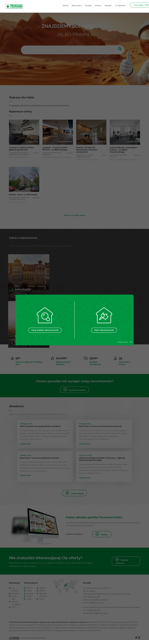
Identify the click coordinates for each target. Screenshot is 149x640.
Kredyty (55, 5)
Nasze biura (43, 5)
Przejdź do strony (124, 342)
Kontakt (74, 5)
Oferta (32, 5)
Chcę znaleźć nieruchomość (45, 330)
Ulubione (88, 5)
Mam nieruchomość (104, 330)
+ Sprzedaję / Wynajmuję (110, 5)
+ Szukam (132, 5)
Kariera (65, 5)
